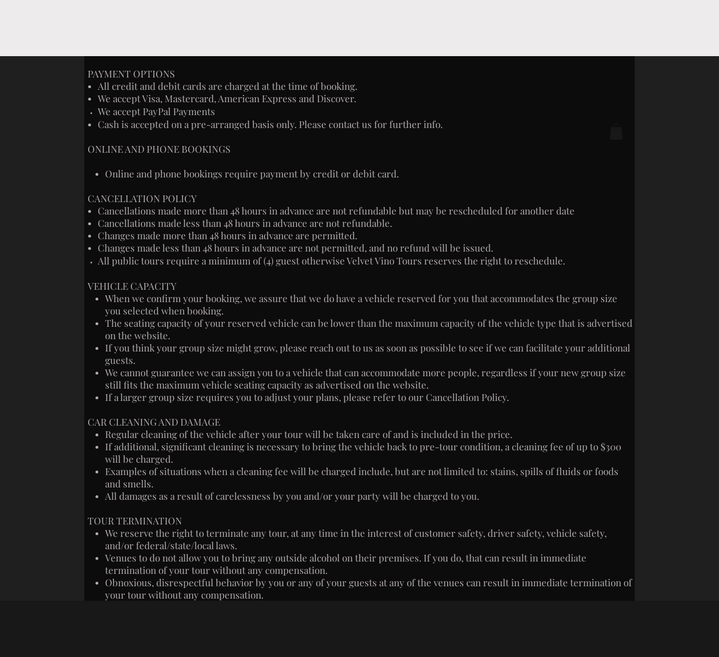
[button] (616, 132)
